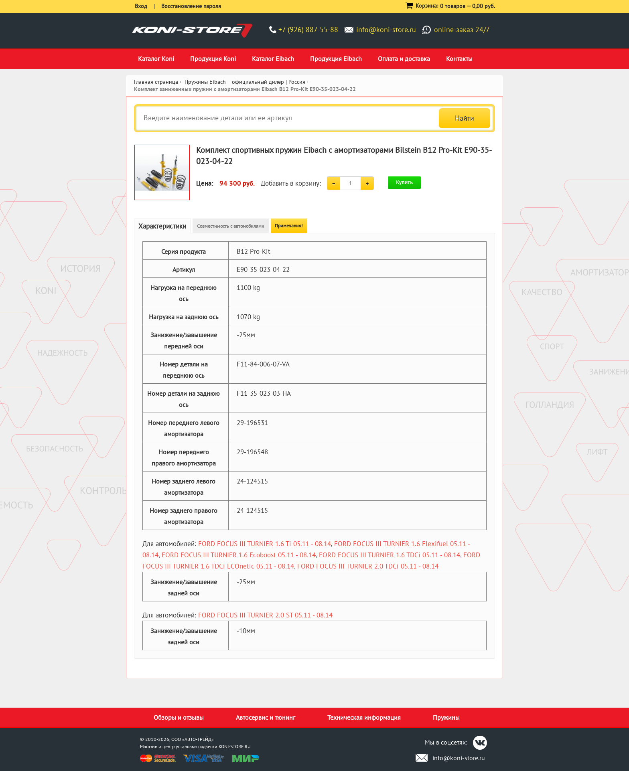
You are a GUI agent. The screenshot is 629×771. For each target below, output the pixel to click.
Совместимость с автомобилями (230, 226)
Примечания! (289, 226)
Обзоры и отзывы (179, 717)
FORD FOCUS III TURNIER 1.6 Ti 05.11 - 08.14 (264, 543)
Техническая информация (364, 717)
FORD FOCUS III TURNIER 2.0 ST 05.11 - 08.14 (265, 615)
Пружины (446, 717)
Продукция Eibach (336, 59)
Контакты (459, 59)
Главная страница (156, 81)
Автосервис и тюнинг (265, 717)
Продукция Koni (213, 59)
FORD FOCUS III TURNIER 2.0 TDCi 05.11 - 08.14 (367, 566)
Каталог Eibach (273, 59)
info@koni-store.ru (386, 29)
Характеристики (162, 226)
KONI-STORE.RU (235, 746)
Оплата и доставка (404, 59)
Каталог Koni (156, 59)
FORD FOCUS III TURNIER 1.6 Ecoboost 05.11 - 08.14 (239, 554)
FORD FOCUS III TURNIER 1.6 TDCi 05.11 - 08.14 (389, 554)
